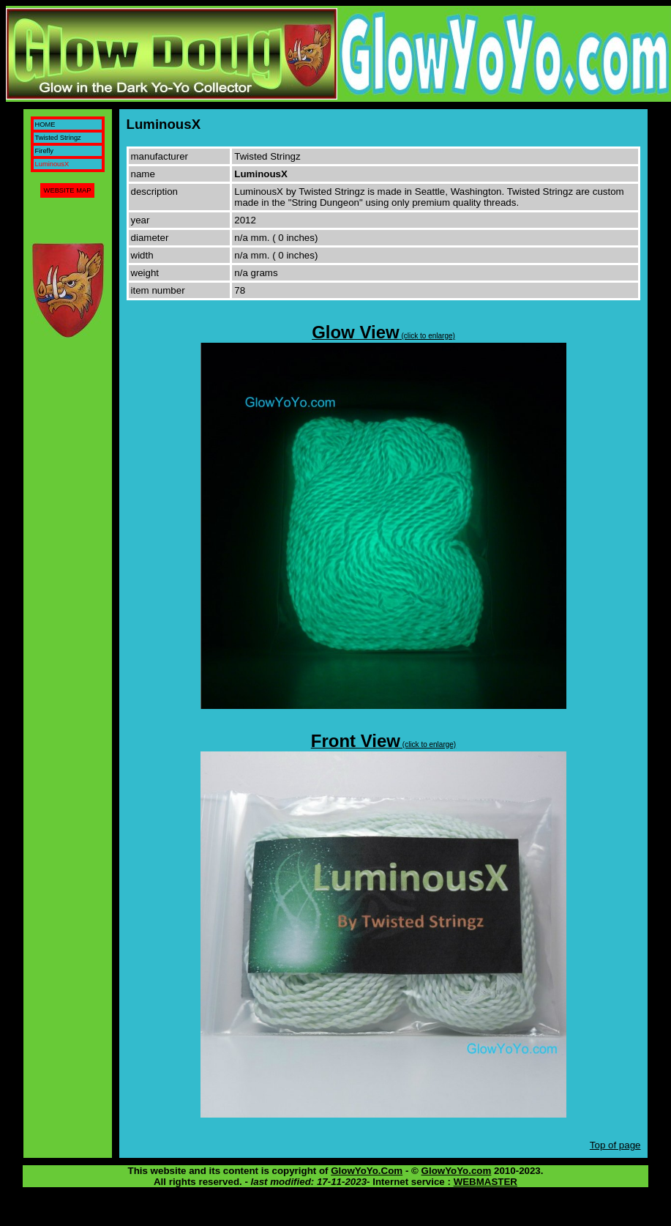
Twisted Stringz (58, 137)
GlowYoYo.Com (366, 1170)
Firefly (44, 151)
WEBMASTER (485, 1181)
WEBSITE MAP (67, 190)
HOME (45, 124)
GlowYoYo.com (456, 1170)
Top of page (615, 1145)
